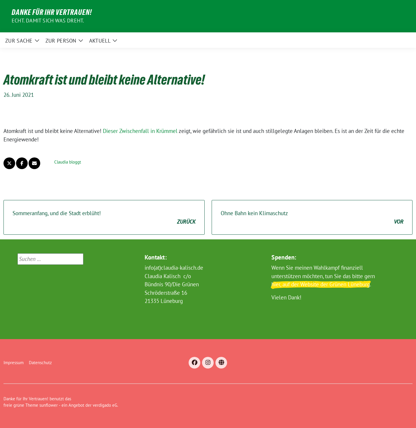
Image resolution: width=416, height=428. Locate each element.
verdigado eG (105, 405)
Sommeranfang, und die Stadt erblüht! (104, 218)
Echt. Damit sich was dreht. (48, 20)
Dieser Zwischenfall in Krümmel (140, 130)
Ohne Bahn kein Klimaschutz (312, 218)
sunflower (48, 405)
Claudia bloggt (67, 162)
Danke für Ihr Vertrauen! (52, 12)
